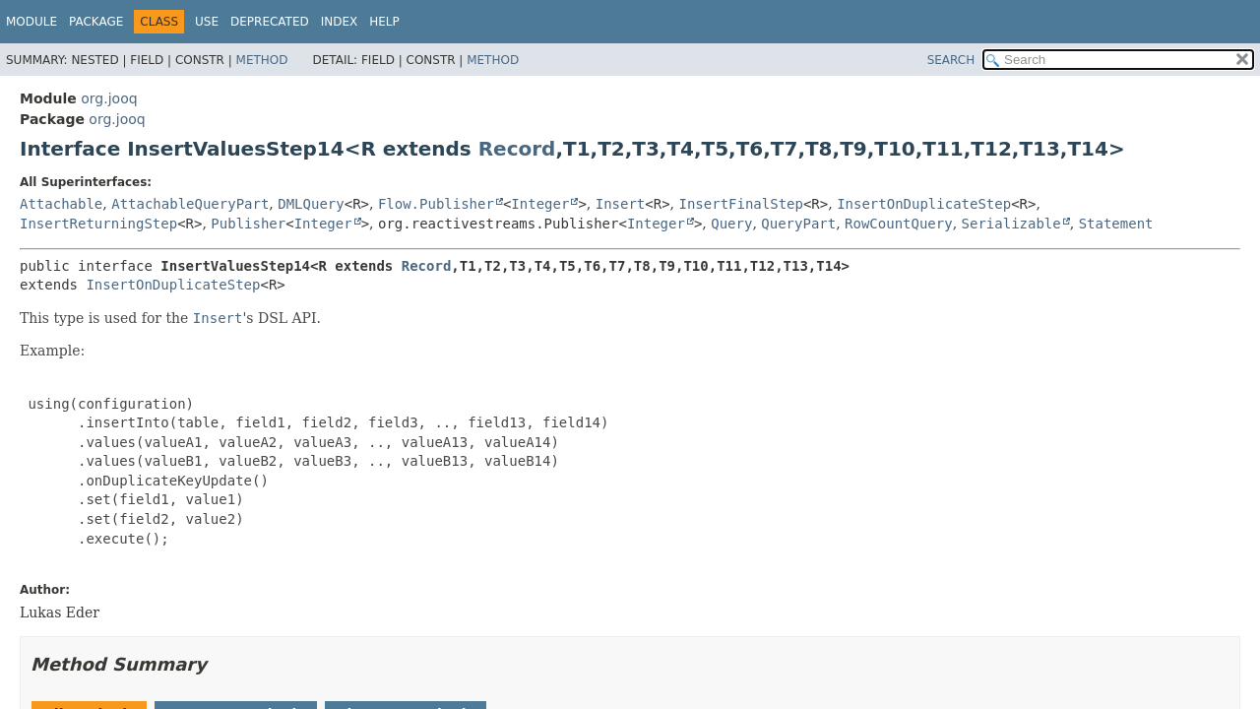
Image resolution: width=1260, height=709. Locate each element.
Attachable (61, 204)
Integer (540, 204)
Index (339, 22)
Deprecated (269, 22)
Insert (621, 204)
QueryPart (798, 223)
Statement (1116, 223)
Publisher (248, 223)
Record (517, 149)
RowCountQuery (899, 223)
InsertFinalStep (741, 204)
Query (731, 223)
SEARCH (951, 60)
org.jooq (109, 98)
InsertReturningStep (98, 223)
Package (96, 22)
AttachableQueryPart (190, 204)
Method (262, 60)
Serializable (1011, 223)
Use (207, 22)
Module (31, 22)
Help (384, 22)
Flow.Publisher (436, 204)
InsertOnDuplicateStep (924, 204)
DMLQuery (311, 204)
